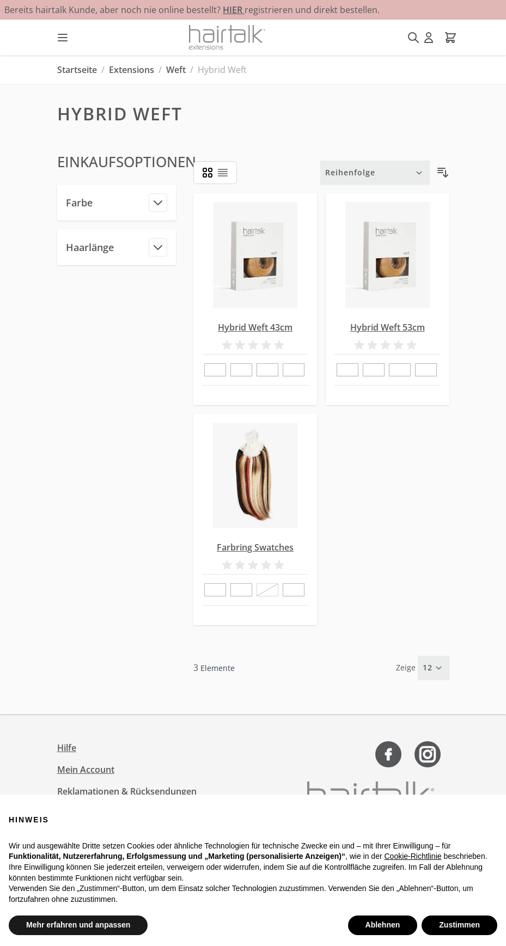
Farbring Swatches (255, 547)
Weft (176, 69)
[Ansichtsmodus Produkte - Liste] (207, 172)
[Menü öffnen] (63, 38)
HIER (234, 10)
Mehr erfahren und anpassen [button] (78, 924)
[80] (241, 590)
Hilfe (66, 748)
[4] (293, 370)
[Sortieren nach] (375, 173)
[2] (241, 370)
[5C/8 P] (293, 590)
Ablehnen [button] (382, 924)
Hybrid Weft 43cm (255, 327)
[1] (215, 370)
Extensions (131, 69)
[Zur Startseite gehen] (227, 37)
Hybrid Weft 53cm (387, 327)
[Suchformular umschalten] (413, 37)
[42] (215, 590)
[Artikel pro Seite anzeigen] (433, 668)
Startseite (77, 69)
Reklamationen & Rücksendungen (127, 791)
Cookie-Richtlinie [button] (412, 856)
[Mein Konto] (428, 37)
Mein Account (85, 770)
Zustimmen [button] (459, 924)
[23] (267, 370)
